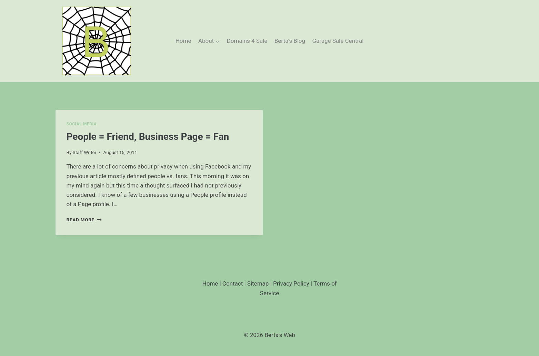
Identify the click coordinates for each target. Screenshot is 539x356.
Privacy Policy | (293, 283)
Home (183, 40)
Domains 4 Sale (247, 40)
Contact (232, 283)
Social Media (82, 124)
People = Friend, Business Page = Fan (148, 136)
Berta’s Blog (290, 40)
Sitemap (258, 283)
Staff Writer (85, 152)
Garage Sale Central (337, 40)
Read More (84, 219)
